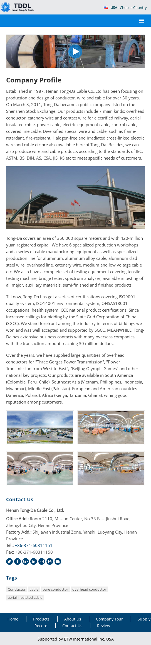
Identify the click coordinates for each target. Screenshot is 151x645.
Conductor (17, 589)
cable (34, 589)
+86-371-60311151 (34, 545)
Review (103, 625)
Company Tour (109, 619)
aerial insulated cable (25, 597)
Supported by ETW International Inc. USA (76, 639)
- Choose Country (125, 7)
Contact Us (19, 499)
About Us (72, 619)
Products (41, 619)
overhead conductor (89, 589)
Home (13, 619)
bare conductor (55, 589)
